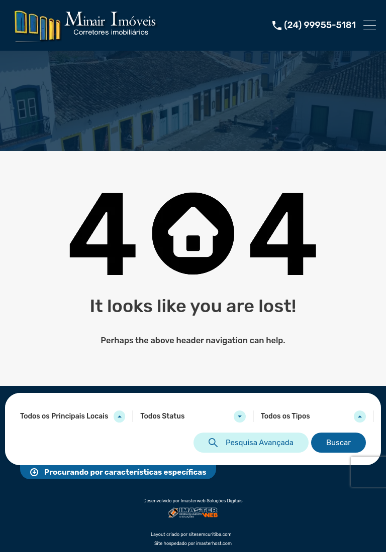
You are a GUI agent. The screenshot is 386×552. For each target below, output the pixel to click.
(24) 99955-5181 (320, 25)
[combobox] (73, 416)
